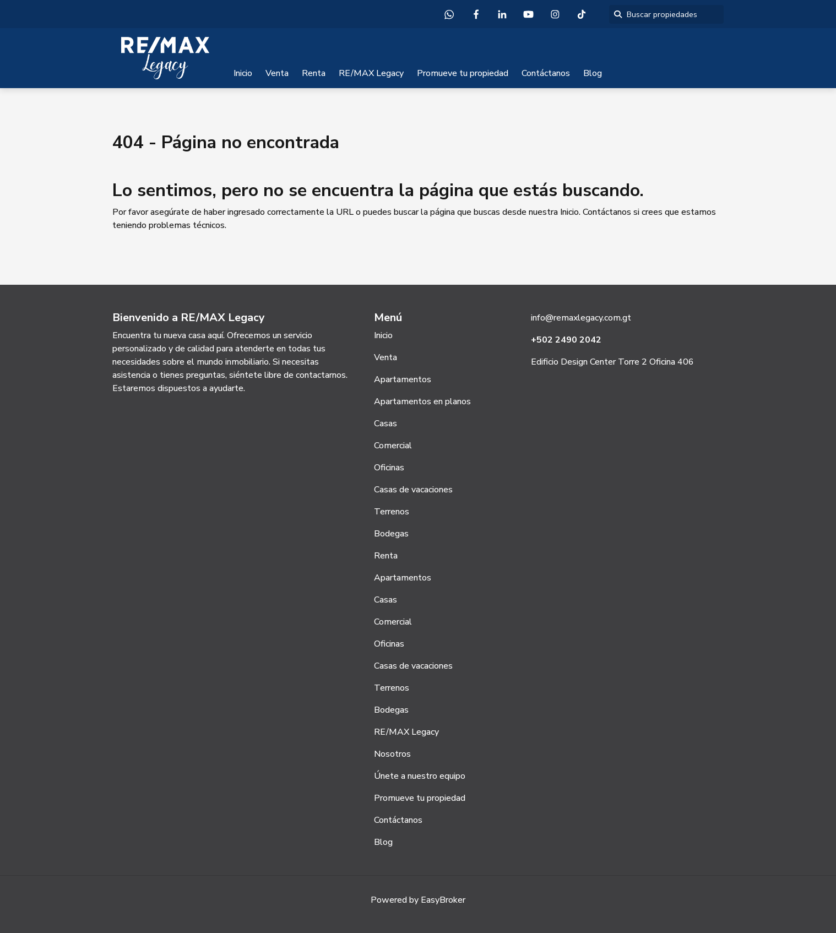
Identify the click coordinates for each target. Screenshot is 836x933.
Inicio (243, 73)
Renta (313, 73)
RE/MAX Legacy (371, 73)
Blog (592, 73)
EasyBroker (443, 900)
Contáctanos (546, 73)
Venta (277, 73)
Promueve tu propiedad (462, 73)
